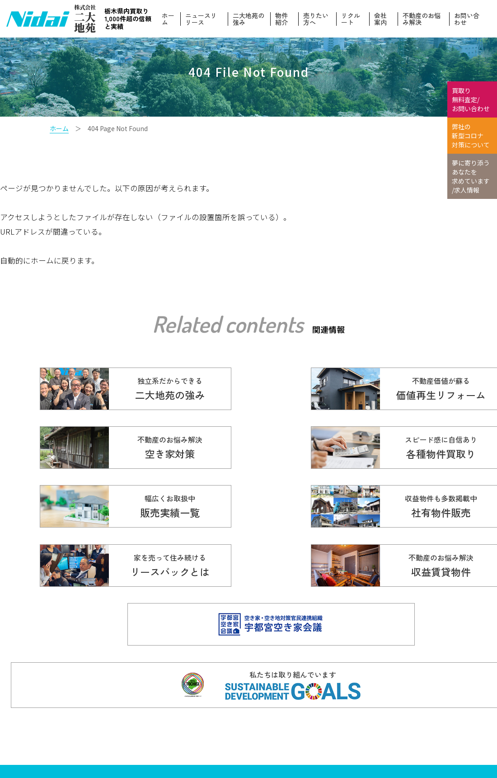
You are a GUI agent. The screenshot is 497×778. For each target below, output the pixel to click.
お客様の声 (346, 718)
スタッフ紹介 (349, 749)
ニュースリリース (203, 19)
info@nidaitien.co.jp (172, 732)
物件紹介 (283, 19)
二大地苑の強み (250, 19)
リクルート (351, 19)
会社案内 (381, 19)
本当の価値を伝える (433, 718)
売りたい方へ (317, 19)
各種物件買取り (278, 703)
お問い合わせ (467, 19)
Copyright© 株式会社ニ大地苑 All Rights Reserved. (157, 741)
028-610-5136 (125, 722)
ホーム (170, 19)
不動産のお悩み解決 (422, 19)
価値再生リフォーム (358, 703)
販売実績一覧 (275, 718)
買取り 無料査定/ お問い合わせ (471, 99)
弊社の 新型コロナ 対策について (471, 135)
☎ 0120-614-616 (157, 707)
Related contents (227, 324)
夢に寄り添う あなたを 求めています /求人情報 (471, 176)
